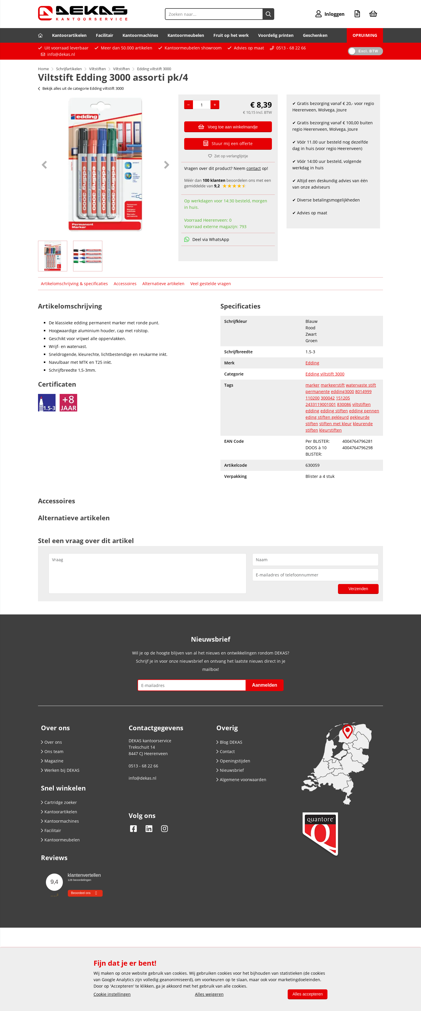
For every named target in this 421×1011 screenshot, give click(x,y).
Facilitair (104, 35)
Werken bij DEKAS (60, 770)
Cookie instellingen (112, 994)
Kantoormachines (140, 35)
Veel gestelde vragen (210, 283)
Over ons (51, 742)
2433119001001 (321, 404)
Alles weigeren (209, 994)
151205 (343, 398)
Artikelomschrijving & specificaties (74, 283)
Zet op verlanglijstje (228, 156)
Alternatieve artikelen (163, 283)
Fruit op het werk (231, 35)
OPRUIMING (365, 35)
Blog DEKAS (229, 742)
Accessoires (125, 283)
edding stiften (334, 411)
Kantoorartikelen (69, 35)
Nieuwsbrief (230, 770)
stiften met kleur (335, 423)
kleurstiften (330, 430)
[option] (105, 164)
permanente (318, 391)
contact (253, 168)
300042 (328, 398)
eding (312, 417)
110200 (313, 398)
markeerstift (333, 385)
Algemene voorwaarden (241, 779)
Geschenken (315, 35)
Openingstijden (233, 761)
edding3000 (342, 391)
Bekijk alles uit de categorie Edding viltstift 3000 (81, 88)
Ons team (52, 751)
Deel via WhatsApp (206, 239)
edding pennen (364, 411)
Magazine (52, 761)
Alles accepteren (307, 994)
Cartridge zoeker (59, 802)
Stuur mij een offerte (228, 143)
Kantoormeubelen (186, 35)
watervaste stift (361, 385)
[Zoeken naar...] (268, 14)
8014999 (363, 391)
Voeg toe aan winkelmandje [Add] (228, 126)
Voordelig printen (276, 35)
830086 (344, 404)
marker (313, 385)
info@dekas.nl (61, 54)
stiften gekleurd (333, 417)
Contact (225, 751)
